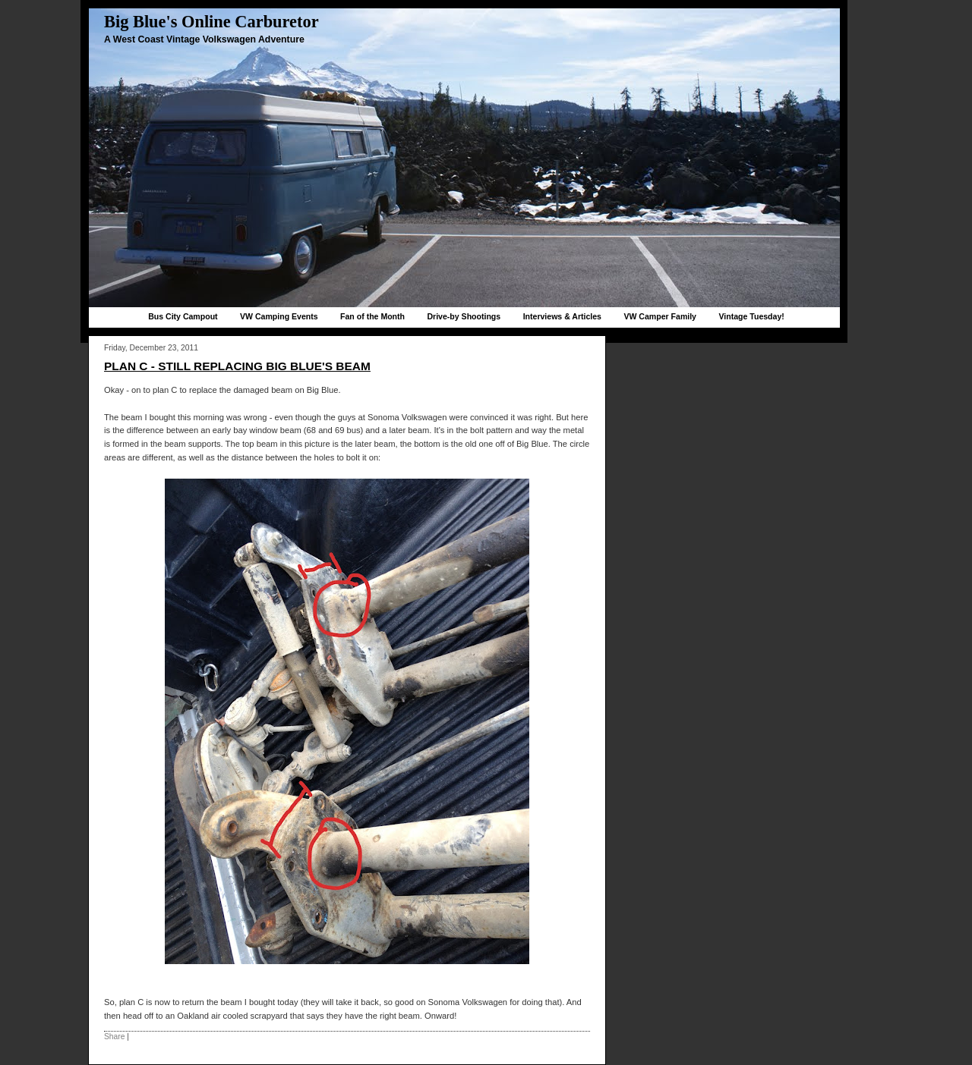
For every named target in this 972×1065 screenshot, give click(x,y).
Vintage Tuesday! (751, 316)
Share (114, 1036)
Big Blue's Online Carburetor (211, 21)
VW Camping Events (279, 316)
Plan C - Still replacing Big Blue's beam (237, 366)
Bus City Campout (182, 316)
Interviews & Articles (562, 316)
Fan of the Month (372, 316)
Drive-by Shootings (463, 316)
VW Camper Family (659, 316)
